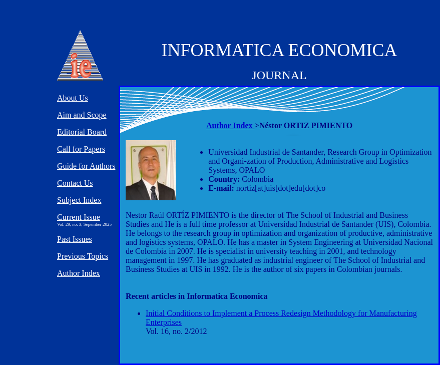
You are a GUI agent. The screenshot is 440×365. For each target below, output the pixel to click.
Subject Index (79, 200)
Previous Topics (82, 256)
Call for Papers (81, 149)
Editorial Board (82, 132)
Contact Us (75, 183)
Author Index (230, 125)
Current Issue (78, 217)
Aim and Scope (82, 115)
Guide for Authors (86, 166)
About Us (72, 98)
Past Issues (74, 239)
